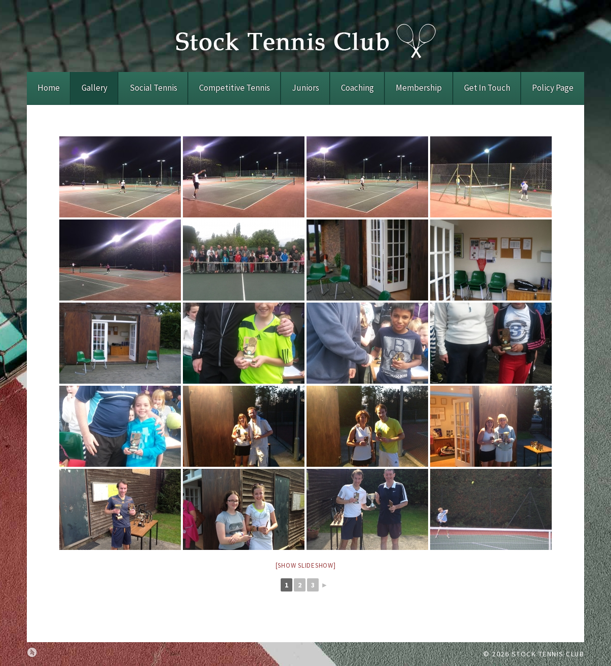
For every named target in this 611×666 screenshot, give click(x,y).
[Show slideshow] (306, 565)
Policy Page (553, 87)
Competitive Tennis (234, 87)
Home (48, 87)
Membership (419, 87)
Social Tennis (153, 87)
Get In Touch (487, 87)
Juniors (305, 87)
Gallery (94, 87)
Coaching (357, 87)
